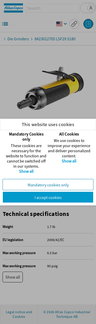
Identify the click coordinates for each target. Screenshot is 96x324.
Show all (26, 171)
